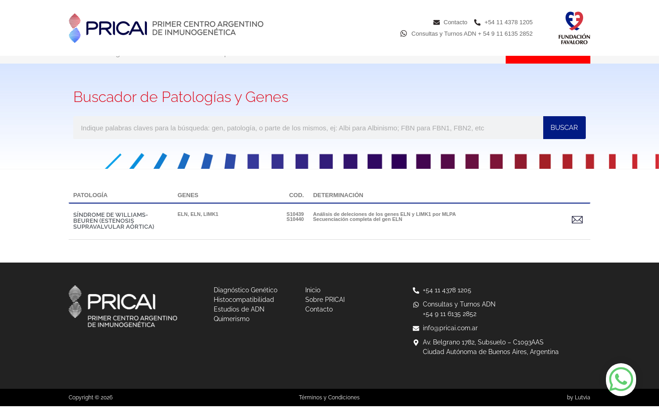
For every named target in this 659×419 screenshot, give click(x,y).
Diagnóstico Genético (139, 66)
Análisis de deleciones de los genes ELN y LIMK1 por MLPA (384, 227)
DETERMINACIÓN (338, 207)
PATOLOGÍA (90, 207)
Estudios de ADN (303, 66)
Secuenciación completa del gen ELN (357, 232)
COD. (296, 207)
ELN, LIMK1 (204, 227)
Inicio (77, 66)
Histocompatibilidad (225, 66)
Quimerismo (370, 66)
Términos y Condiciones (329, 410)
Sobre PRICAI (431, 66)
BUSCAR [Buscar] (564, 140)
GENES (188, 207)
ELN (183, 227)
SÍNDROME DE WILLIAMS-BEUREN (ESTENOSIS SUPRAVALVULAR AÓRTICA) (113, 233)
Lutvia (582, 410)
